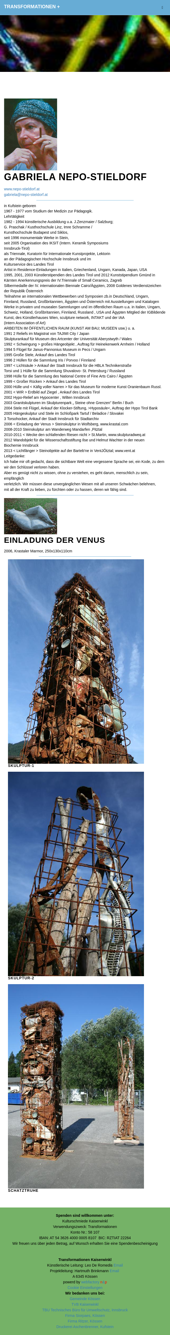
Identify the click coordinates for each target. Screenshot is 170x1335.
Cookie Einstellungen (85, 1287)
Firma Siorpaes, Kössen (85, 1315)
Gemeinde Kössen (85, 1299)
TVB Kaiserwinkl (85, 1304)
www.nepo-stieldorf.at (22, 189)
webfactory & (94, 1282)
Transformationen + (32, 6)
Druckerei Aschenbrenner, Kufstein (85, 1327)
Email (118, 1265)
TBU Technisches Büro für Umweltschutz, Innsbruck (85, 1310)
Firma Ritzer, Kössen (85, 1321)
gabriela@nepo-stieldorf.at (26, 194)
